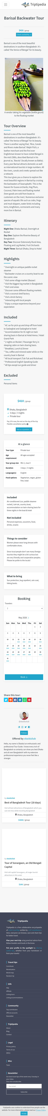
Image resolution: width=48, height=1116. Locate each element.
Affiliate (8, 991)
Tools (8, 1065)
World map (10, 973)
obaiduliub (30, 738)
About (8, 1028)
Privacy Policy (41, 1110)
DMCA (8, 1053)
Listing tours (10, 994)
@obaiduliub (24, 721)
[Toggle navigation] (5, 4)
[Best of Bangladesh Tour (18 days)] (24, 781)
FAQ (7, 988)
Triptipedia (33, 4)
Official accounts (12, 1013)
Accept (24, 1113)
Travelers (8, 603)
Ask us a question (24, 429)
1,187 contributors (34, 930)
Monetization (10, 969)
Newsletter (10, 1016)
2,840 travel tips (14, 930)
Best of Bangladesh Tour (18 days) (22, 802)
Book (24, 677)
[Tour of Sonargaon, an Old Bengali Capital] (24, 842)
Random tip (10, 976)
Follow (24, 732)
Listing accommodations (14, 997)
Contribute (10, 966)
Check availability (24, 34)
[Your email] (24, 1086)
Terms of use (10, 1050)
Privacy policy (11, 1046)
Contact (9, 1034)
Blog (7, 1031)
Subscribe (24, 1092)
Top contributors (12, 1009)
